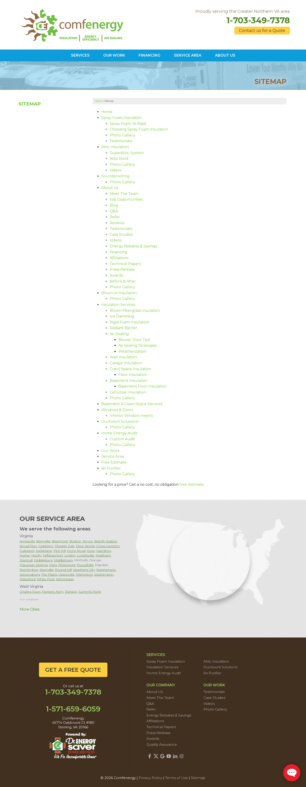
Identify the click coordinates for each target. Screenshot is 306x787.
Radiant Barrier (123, 328)
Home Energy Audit (119, 433)
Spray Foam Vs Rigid (128, 123)
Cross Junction (108, 546)
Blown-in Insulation (119, 293)
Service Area (112, 456)
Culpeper (27, 551)
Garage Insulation (126, 363)
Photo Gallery (122, 135)
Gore (91, 551)
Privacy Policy (150, 778)
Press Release (122, 269)
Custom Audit (122, 439)
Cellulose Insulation (128, 392)
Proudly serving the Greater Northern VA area (242, 11)
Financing (118, 252)
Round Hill (63, 570)
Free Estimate (114, 462)
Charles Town (30, 592)
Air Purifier (111, 468)
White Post (45, 579)
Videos (116, 170)
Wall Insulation (123, 357)
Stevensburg (30, 574)
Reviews (117, 223)
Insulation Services (118, 304)
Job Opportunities (126, 199)
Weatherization (132, 351)
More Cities (29, 609)
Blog (114, 205)
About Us (109, 188)
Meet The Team (124, 194)
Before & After (123, 281)
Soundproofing (115, 176)
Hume (25, 555)
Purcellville (85, 565)
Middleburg (43, 560)
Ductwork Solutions (119, 421)
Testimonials (121, 141)
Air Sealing (119, 334)
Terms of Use (176, 778)
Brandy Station (105, 541)
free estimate (191, 484)
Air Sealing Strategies (137, 345)
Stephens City (84, 570)
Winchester (65, 579)
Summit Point (90, 592)
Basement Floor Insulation (142, 386)
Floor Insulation (132, 375)
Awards (116, 275)
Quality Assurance (161, 744)
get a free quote (73, 669)
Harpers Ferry (53, 592)
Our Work (110, 451)
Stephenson (106, 570)
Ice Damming (122, 316)
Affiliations (119, 258)
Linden (69, 555)
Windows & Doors (117, 410)
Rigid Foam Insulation (129, 322)
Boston (75, 541)
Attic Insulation (115, 147)
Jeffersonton (53, 555)
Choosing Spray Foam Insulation (139, 129)
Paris (53, 565)
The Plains (49, 574)
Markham (103, 555)
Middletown (63, 560)
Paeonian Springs (34, 565)
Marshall (26, 560)
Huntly (36, 555)
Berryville (43, 541)
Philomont (66, 565)
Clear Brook (85, 546)
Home (106, 112)
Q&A (114, 211)
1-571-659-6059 (73, 709)
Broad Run (28, 546)
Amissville (27, 541)
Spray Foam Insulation (121, 117)
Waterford (27, 579)
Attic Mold (119, 158)
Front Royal (76, 551)
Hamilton (103, 551)
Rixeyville (46, 570)
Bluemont (60, 541)
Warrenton (84, 574)
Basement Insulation (129, 380)
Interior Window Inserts (131, 415)
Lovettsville (85, 555)
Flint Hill (59, 551)
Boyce (88, 541)
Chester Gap (65, 546)
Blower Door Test (134, 340)
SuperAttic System (127, 153)
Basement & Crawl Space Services (131, 404)
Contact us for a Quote (262, 30)
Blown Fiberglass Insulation (135, 310)
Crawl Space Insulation (130, 369)
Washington (103, 574)
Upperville (67, 574)
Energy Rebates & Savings (133, 246)
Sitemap (29, 103)
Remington (29, 570)
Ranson (71, 592)
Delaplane (44, 551)
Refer (115, 217)
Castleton (45, 546)
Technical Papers (125, 264)
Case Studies (121, 234)
